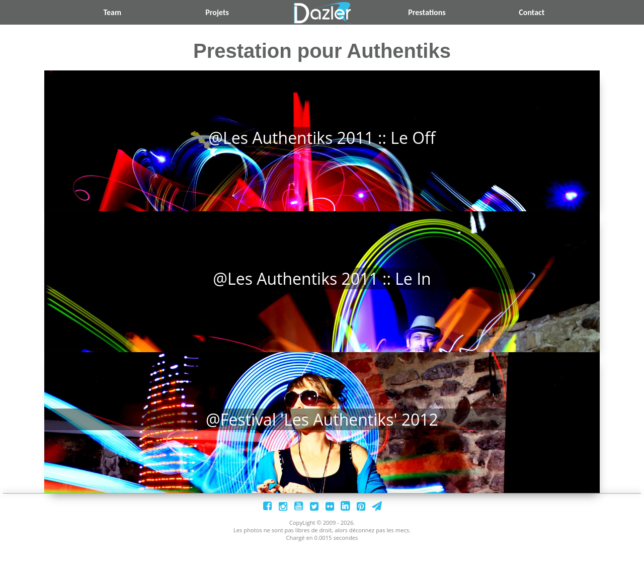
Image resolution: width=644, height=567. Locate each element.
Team (112, 12)
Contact (531, 12)
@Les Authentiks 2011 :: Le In (322, 287)
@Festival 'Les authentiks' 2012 (322, 436)
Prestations (426, 12)
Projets (217, 12)
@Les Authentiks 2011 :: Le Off (321, 137)
